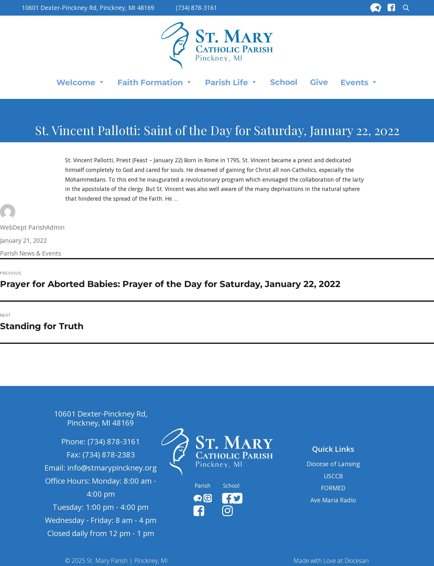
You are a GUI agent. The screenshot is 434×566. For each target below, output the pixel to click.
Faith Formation (155, 82)
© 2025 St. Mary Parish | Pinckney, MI (116, 560)
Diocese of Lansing (333, 464)
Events (359, 82)
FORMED (333, 488)
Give (319, 82)
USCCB (333, 476)
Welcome (80, 82)
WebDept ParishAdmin (32, 227)
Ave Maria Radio (333, 500)
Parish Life (231, 82)
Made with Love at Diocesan (331, 560)
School (284, 82)
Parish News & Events (30, 253)
